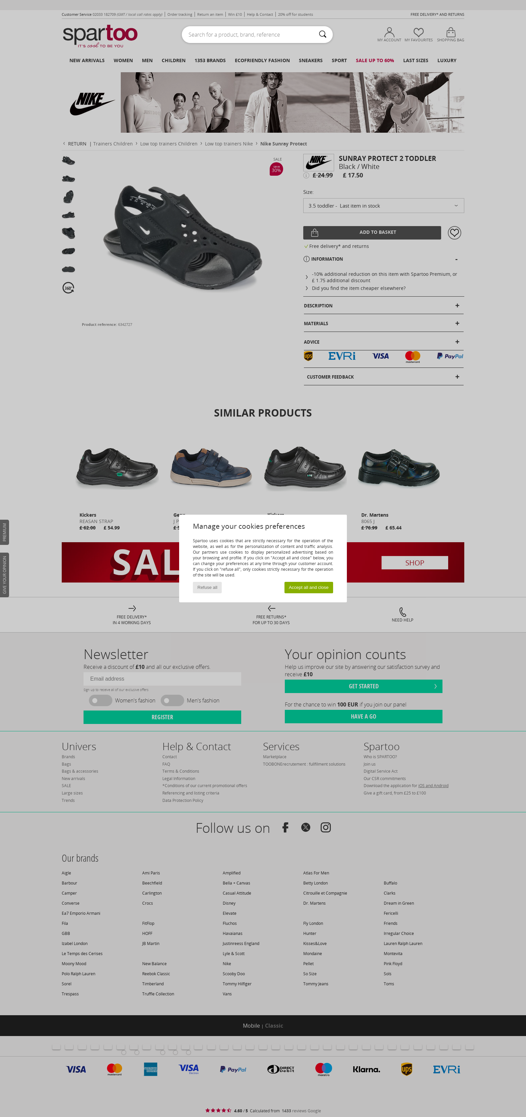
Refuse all (207, 587)
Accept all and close (309, 587)
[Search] (322, 34)
